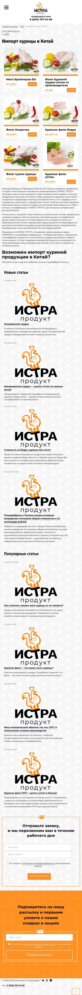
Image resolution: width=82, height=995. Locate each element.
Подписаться (39, 954)
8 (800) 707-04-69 (41, 19)
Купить (32, 84)
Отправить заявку (39, 876)
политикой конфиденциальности (38, 863)
